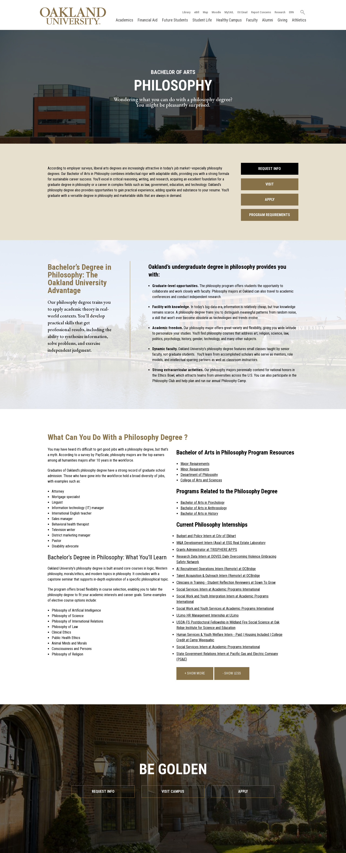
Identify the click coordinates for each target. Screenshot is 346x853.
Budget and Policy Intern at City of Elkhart (206, 536)
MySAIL (229, 12)
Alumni (267, 20)
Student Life (202, 20)
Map (205, 12)
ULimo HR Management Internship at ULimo (207, 615)
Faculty (252, 20)
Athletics (299, 20)
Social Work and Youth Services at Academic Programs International (225, 608)
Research (280, 12)
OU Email (242, 12)
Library (186, 12)
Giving (282, 20)
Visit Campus (173, 791)
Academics (124, 20)
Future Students (175, 20)
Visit (270, 184)
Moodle (216, 12)
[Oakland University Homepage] (73, 15)
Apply (269, 199)
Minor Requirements (195, 469)
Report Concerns (261, 12)
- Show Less (231, 673)
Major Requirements (195, 464)
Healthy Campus (229, 20)
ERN (291, 12)
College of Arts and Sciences (201, 480)
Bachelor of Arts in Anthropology (204, 508)
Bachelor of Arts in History (199, 513)
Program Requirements (269, 215)
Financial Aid (148, 20)
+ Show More (195, 673)
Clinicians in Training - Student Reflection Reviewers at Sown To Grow (226, 582)
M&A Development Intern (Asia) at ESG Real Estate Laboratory (221, 543)
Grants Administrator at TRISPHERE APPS (206, 549)
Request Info (269, 168)
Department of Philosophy (199, 475)
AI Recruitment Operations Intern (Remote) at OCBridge (216, 569)
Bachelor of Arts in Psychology (203, 502)
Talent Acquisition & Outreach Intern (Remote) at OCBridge (218, 575)
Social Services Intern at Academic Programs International (218, 589)
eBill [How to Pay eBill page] (196, 12)
